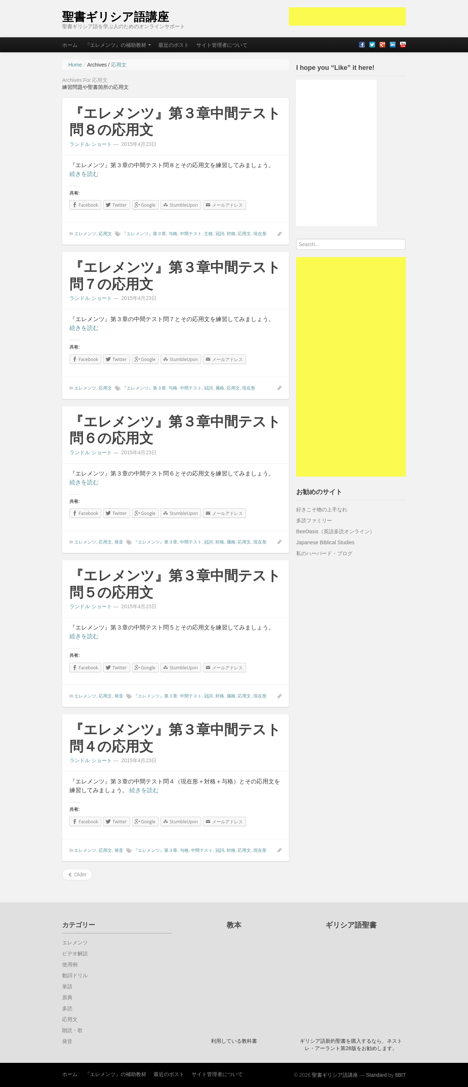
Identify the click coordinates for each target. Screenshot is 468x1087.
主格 (208, 233)
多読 (67, 1008)
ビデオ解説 (75, 953)
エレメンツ (85, 233)
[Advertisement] (347, 16)
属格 (219, 388)
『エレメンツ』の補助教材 (118, 45)
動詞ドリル (75, 975)
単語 (67, 986)
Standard (376, 1075)
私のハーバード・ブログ (324, 553)
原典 (67, 997)
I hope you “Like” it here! (335, 67)
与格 (173, 233)
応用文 (105, 233)
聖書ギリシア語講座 (115, 16)
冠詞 (219, 233)
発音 (118, 542)
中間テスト (191, 233)
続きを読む (84, 174)
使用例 (70, 964)
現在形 (260, 233)
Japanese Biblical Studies (325, 542)
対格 (231, 233)
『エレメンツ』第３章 (144, 233)
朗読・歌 (72, 1030)
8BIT (400, 1075)
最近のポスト (173, 45)
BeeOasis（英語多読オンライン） (335, 531)
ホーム (70, 45)
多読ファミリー (314, 520)
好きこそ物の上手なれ (321, 509)
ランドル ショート (90, 144)
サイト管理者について (222, 45)
